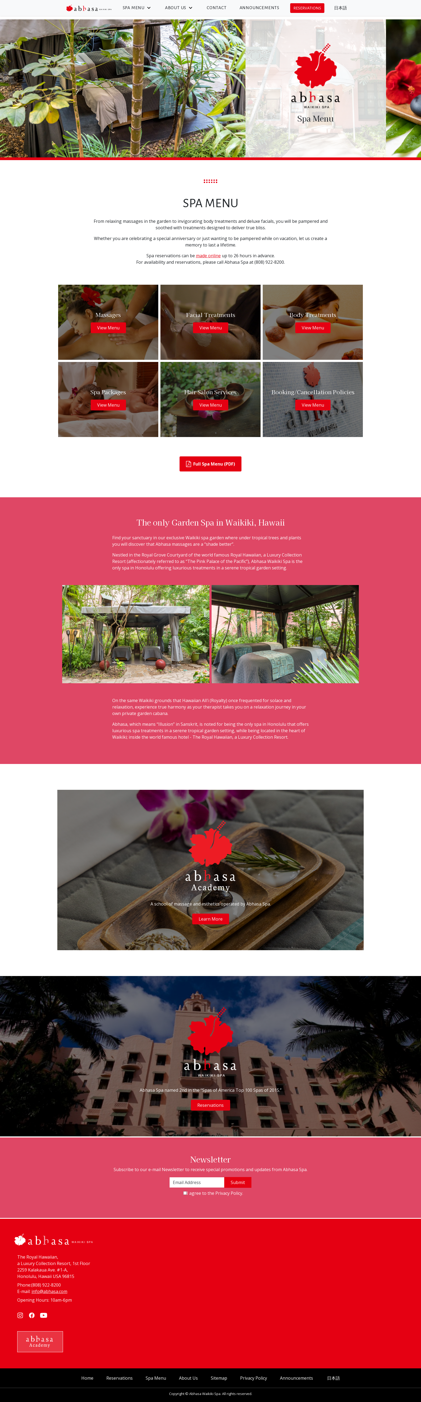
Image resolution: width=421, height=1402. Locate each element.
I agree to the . (215, 1193)
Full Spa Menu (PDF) (210, 464)
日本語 (340, 8)
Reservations (307, 8)
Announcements (259, 7)
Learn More (211, 919)
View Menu (108, 328)
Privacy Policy (228, 1193)
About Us (179, 8)
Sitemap (219, 1378)
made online (208, 256)
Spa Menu (137, 8)
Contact (217, 7)
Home (87, 1378)
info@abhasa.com (49, 1291)
